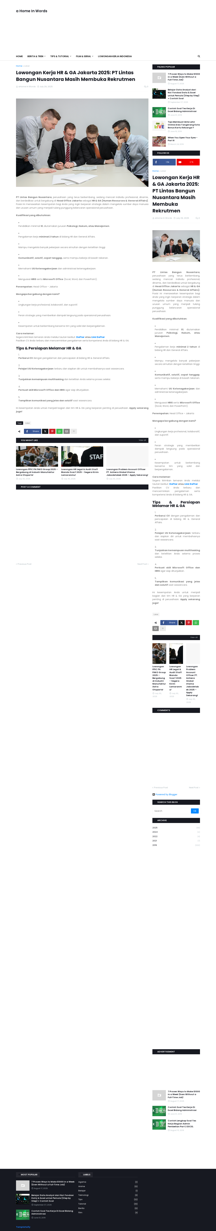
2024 (176, 832)
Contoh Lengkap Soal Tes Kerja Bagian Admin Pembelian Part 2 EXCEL (182, 1123)
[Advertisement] (142, 26)
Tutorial (107, 1204)
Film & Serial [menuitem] (83, 56)
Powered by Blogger (164, 794)
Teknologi (107, 1195)
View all (142, 440)
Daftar (80, 337)
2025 (176, 827)
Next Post (142, 564)
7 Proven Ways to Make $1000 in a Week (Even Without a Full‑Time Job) (184, 77)
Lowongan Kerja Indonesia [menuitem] (115, 56)
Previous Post (24, 564)
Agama (107, 1182)
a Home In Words (31, 11)
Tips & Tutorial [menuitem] (59, 56)
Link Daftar (98, 337)
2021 (176, 841)
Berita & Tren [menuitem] (35, 56)
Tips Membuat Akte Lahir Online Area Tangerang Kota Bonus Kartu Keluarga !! (184, 125)
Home (19, 65)
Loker (27, 65)
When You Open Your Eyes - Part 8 (182, 139)
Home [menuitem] (19, 56)
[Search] (172, 810)
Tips (107, 1199)
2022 (176, 836)
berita (107, 1208)
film (107, 1212)
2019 (176, 845)
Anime (107, 1186)
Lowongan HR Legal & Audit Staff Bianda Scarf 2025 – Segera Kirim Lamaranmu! (80, 472)
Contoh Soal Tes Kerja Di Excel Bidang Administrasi (182, 110)
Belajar (107, 1190)
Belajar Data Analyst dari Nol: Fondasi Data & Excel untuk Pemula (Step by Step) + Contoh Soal (183, 94)
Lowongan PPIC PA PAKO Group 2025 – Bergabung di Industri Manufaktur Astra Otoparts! (37, 472)
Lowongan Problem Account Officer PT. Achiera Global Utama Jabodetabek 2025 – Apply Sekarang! (127, 472)
